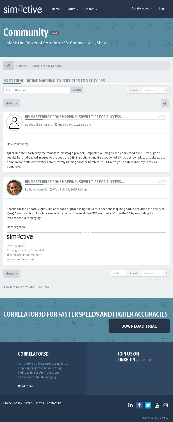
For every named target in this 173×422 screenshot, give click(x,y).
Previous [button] (149, 90)
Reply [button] (11, 103)
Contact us (54, 403)
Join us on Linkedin (135, 357)
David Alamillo (38, 189)
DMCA (29, 403)
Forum (72, 9)
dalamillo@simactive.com (24, 255)
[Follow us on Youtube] (156, 405)
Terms (40, 403)
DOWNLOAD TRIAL (139, 326)
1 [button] (160, 90)
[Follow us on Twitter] (148, 405)
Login (162, 8)
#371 (162, 181)
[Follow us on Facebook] (139, 405)
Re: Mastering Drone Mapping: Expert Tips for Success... (74, 116)
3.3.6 (54, 33)
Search (91, 9)
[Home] (8, 65)
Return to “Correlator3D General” (27, 287)
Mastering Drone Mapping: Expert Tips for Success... (55, 80)
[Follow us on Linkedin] (130, 405)
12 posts (133, 90)
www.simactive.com (20, 259)
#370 (162, 116)
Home (56, 9)
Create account (142, 8)
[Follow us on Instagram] (165, 405)
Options (118, 273)
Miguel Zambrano (40, 125)
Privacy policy (12, 403)
